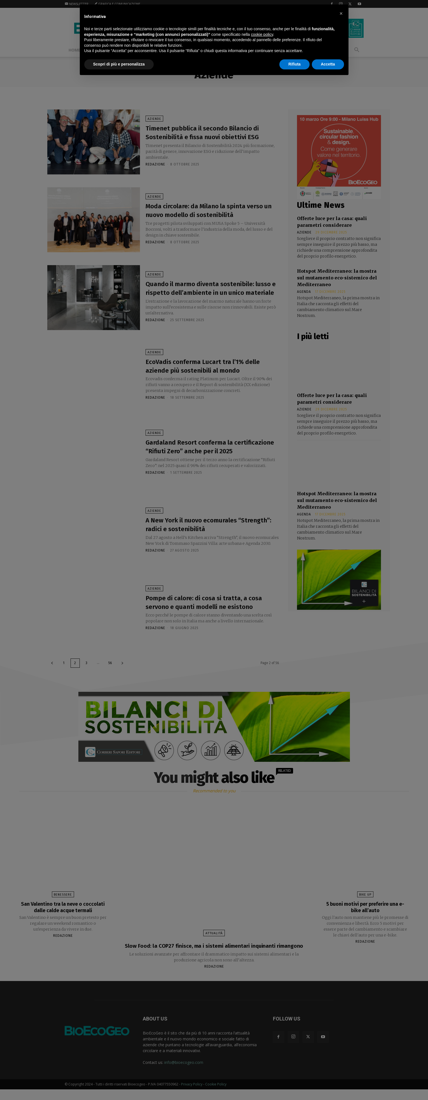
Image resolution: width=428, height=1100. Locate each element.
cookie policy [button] (262, 34)
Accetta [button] (328, 64)
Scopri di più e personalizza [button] (119, 64)
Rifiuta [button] (294, 64)
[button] (341, 13)
